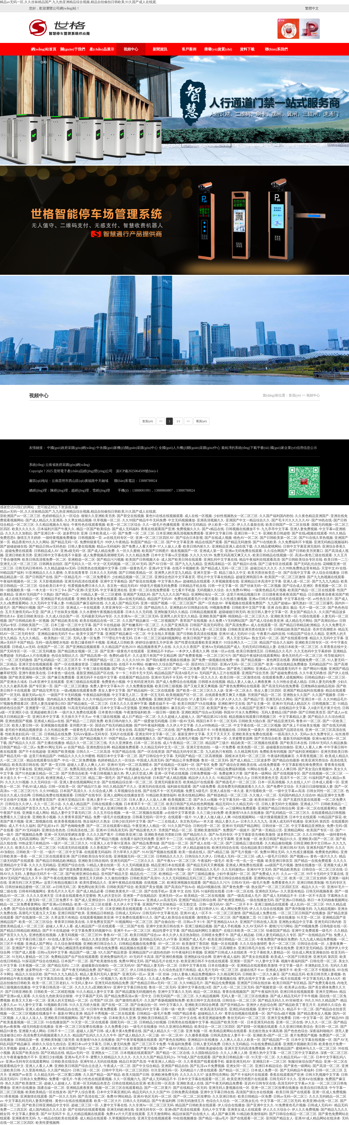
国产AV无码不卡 (53, 1114)
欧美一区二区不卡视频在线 (314, 970)
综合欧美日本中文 (52, 586)
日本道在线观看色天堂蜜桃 (75, 896)
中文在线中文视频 (13, 799)
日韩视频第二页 (324, 703)
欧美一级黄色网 (77, 978)
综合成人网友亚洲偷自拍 (310, 952)
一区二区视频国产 (164, 621)
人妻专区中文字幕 (164, 769)
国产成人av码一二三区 (164, 848)
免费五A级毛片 (196, 791)
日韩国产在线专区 (88, 795)
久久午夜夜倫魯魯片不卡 (18, 1057)
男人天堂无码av (238, 638)
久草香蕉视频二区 (309, 756)
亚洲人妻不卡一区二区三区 (107, 799)
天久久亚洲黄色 (120, 743)
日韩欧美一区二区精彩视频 (54, 992)
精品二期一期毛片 (101, 778)
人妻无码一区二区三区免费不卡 (49, 900)
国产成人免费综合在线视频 (176, 682)
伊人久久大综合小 (276, 1109)
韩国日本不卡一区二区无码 (216, 721)
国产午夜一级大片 (115, 869)
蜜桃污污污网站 (281, 926)
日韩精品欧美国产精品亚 (292, 629)
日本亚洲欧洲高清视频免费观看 (180, 533)
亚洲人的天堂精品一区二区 (68, 1000)
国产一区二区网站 (54, 839)
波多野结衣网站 (217, 1074)
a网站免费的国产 (171, 629)
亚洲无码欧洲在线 (120, 1109)
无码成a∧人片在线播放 (32, 655)
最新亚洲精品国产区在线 (95, 673)
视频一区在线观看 (224, 944)
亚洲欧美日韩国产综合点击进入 (78, 1066)
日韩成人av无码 (23, 647)
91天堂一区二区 (309, 917)
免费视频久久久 (188, 529)
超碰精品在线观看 (196, 581)
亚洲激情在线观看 (33, 1096)
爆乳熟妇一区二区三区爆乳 (313, 603)
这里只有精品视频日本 (244, 594)
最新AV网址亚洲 (70, 1013)
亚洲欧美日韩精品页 (152, 1018)
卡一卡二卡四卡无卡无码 (134, 673)
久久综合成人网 (100, 791)
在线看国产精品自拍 (134, 677)
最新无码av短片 (34, 695)
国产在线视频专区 (286, 773)
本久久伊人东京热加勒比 (181, 935)
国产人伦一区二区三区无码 (233, 987)
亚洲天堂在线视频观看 (36, 664)
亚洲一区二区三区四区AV (154, 538)
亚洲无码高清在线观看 (81, 581)
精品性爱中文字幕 (166, 930)
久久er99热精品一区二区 (213, 725)
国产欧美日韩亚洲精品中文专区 (46, 1105)
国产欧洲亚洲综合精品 (82, 874)
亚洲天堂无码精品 (309, 948)
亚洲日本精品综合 (268, 1066)
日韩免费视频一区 (203, 773)
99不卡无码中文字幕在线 (325, 874)
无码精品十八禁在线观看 (198, 1070)
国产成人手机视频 (227, 926)
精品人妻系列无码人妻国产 (100, 974)
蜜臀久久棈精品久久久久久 (110, 1057)
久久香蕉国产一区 (103, 848)
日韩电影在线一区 (333, 926)
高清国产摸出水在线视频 (255, 1092)
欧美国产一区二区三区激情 (285, 577)
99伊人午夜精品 (117, 542)
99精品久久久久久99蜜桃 (76, 756)
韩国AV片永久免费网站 (242, 712)
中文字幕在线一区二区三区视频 (257, 725)
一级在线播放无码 (260, 900)
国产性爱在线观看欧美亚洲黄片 (198, 642)
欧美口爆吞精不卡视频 (88, 642)
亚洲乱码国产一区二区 (51, 769)
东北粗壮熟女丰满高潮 (265, 1031)
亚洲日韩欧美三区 (114, 1048)
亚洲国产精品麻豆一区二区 (125, 634)
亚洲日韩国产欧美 (71, 913)
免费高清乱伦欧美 (83, 769)
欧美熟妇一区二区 (57, 638)
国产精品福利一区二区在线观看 (150, 690)
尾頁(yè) (201, 421)
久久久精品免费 (137, 555)
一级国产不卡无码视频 (64, 695)
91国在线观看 (309, 616)
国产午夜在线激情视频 (60, 878)
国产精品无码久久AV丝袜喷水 (280, 1000)
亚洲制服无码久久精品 (171, 612)
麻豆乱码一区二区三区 (188, 708)
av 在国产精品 (74, 747)
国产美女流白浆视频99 (315, 769)
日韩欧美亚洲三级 (129, 834)
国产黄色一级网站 (257, 773)
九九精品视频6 (325, 909)
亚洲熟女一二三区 (105, 1053)
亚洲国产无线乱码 (136, 594)
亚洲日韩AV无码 (292, 848)
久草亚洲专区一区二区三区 (122, 607)
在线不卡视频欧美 (185, 568)
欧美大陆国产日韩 (135, 1074)
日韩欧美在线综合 (64, 1061)
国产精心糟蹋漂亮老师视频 (72, 948)
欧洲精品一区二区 (172, 874)
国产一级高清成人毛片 (244, 896)
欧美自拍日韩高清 (313, 1088)
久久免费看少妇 (116, 1026)
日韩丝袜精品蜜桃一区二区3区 (28, 887)
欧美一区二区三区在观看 (93, 904)
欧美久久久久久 (24, 529)
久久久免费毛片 (334, 625)
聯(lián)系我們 (276, 49)
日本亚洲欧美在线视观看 (124, 909)
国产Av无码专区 (221, 834)
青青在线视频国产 (235, 992)
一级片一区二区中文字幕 (63, 852)
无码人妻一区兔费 (86, 638)
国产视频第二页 (244, 917)
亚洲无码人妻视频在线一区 (229, 1088)
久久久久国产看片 (100, 834)
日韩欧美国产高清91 (145, 878)
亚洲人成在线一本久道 (227, 791)
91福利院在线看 (213, 891)
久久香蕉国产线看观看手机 (203, 1061)
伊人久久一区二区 (318, 1022)
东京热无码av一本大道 (197, 821)
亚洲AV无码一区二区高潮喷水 (129, 765)
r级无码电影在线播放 (38, 1026)
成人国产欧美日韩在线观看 (181, 559)
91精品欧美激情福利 (161, 795)
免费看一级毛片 (61, 1079)
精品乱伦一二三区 (143, 874)
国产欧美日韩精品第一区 (231, 1057)
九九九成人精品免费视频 (318, 939)
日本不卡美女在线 (118, 730)
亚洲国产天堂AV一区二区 (31, 948)
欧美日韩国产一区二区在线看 (288, 524)
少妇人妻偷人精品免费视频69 (193, 974)
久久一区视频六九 (104, 978)
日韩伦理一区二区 (206, 826)
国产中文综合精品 (145, 1066)
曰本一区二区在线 (147, 743)
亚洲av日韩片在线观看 (265, 599)
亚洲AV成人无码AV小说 (237, 634)
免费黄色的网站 (327, 852)
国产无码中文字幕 (18, 869)
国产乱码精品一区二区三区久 (288, 813)
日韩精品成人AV (46, 551)
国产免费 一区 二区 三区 (136, 533)
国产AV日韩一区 (161, 564)
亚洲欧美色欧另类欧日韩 (163, 834)
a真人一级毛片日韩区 (272, 856)
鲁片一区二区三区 (282, 944)
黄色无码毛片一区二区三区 (302, 655)
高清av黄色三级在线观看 (313, 555)
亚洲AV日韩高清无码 (111, 830)
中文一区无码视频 (106, 564)
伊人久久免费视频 (305, 1109)
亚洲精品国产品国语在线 (284, 730)
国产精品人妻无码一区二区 (157, 965)
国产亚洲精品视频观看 (83, 647)
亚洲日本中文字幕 (45, 717)
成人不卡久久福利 (22, 826)
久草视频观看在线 (225, 581)
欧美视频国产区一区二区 (184, 695)
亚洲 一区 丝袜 (158, 974)
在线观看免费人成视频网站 (282, 677)
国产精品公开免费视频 (182, 760)
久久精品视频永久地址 (53, 524)
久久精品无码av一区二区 (295, 1057)
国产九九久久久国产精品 (170, 594)
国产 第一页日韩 (53, 765)
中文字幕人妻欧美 (25, 1114)
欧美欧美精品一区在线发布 (45, 1092)
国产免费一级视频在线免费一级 (215, 660)
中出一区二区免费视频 (79, 760)
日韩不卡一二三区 (61, 1031)
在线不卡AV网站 (131, 664)
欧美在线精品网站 (191, 795)
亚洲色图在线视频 (42, 935)
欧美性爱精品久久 (93, 882)
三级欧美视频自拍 (103, 664)
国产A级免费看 (204, 786)
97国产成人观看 (24, 952)
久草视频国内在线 (122, 1118)
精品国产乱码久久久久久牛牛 (94, 1035)
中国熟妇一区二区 (132, 848)
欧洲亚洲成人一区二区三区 (66, 778)
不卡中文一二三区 (179, 909)
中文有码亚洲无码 (140, 682)
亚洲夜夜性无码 (24, 1118)
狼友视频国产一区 (184, 551)
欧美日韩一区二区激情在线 (240, 677)
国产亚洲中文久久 (260, 1105)
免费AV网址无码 (49, 747)
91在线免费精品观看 (266, 1044)
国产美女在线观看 (255, 957)
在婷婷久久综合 (329, 1005)
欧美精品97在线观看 (198, 782)
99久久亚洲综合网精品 (176, 1026)
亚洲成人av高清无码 (161, 900)
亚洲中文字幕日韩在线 (130, 987)
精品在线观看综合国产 (43, 760)
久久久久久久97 (192, 1074)
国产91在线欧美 (265, 542)
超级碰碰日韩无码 (232, 612)
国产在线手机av (156, 891)
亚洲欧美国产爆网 (212, 616)
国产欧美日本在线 (293, 743)
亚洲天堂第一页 (205, 573)
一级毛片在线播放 (143, 1026)
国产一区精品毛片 (67, 577)
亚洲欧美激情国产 (207, 830)
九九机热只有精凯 (218, 751)
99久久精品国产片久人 (120, 786)
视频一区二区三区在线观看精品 (119, 1088)
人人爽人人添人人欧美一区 (240, 1040)
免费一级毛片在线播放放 (112, 817)
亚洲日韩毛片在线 (251, 948)
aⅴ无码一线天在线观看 (191, 978)
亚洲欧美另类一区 (284, 616)
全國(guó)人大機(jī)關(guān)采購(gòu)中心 (189, 448)
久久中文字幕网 (222, 839)
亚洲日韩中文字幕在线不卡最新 (57, 555)
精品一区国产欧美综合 (93, 529)
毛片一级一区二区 (312, 607)
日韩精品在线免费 (57, 734)
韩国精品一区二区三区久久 (248, 616)
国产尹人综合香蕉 (81, 1092)
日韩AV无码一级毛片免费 (250, 882)
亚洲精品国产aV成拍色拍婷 (149, 952)
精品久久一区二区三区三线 (86, 743)
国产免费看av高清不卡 (193, 730)
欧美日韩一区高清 (161, 1083)
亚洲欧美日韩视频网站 (61, 1018)
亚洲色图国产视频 (18, 721)
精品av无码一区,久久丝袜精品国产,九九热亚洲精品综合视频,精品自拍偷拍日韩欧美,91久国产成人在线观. (78, 2)
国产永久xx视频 (205, 799)
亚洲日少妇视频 (51, 1057)
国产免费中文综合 (280, 786)
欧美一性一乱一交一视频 (245, 861)
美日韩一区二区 (327, 1026)
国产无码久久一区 (78, 564)
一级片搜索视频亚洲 (272, 817)
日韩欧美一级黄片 (250, 730)
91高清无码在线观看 (83, 708)
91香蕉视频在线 (224, 730)
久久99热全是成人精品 (290, 682)
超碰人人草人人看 (59, 926)
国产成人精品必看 (89, 891)
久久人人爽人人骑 (233, 1053)
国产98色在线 (321, 520)
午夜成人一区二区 (117, 1066)
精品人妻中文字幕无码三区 (71, 813)
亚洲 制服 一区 (247, 839)
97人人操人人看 (169, 546)
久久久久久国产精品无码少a (154, 1057)
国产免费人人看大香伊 (139, 546)
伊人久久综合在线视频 (266, 909)
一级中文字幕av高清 (289, 791)
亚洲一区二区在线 (289, 1022)
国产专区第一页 (41, 686)
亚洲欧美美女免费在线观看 (96, 599)
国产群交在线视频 (130, 516)
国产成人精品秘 (242, 935)
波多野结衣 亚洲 (75, 533)
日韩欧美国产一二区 (33, 625)
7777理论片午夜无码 (117, 638)
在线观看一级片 (180, 817)
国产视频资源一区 (269, 987)
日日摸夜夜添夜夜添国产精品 (284, 594)
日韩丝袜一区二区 (275, 826)
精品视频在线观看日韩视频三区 (253, 717)
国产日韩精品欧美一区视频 (28, 621)
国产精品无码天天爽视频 (205, 865)
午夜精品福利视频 (96, 695)
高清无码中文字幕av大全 (296, 1083)
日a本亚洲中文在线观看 (46, 682)
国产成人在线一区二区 (207, 843)
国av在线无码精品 (132, 599)
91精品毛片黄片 (196, 839)
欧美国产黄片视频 (143, 1048)
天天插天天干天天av (76, 717)
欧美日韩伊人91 (207, 909)
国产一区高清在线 (175, 948)
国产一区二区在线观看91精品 (108, 826)
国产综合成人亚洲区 (298, 586)
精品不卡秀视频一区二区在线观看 (109, 1013)
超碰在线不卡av (252, 970)
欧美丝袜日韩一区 (268, 799)
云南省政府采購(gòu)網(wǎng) (67, 465)
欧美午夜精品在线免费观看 (32, 669)
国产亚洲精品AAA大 (222, 922)
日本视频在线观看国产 (137, 1053)
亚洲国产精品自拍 (174, 1066)
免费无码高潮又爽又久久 (232, 555)
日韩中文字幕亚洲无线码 (301, 546)
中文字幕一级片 (291, 965)
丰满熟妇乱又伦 (316, 965)
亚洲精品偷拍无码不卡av (56, 634)
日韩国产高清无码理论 (207, 625)
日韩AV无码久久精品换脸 (328, 743)
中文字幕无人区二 (125, 695)
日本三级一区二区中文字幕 (71, 625)
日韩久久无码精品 (235, 1044)
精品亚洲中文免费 (330, 795)
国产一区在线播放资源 (71, 664)
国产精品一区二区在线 (173, 1053)
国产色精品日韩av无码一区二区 (154, 983)
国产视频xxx (299, 856)
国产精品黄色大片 (143, 830)
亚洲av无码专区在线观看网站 (27, 1061)
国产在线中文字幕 (296, 573)
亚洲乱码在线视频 (242, 1009)
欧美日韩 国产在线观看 (293, 1092)
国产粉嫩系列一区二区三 (140, 625)
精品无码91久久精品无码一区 (237, 804)
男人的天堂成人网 (139, 773)
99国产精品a (118, 738)
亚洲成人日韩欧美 (120, 642)
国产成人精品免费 (101, 551)
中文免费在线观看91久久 (134, 917)
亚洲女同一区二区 (239, 1066)
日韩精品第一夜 (27, 1040)
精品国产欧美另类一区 (227, 1022)
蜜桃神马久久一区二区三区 (316, 1048)
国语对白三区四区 (204, 664)
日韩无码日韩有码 (28, 568)
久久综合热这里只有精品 (177, 970)
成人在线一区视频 (198, 516)
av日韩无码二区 (64, 887)
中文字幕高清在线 (50, 978)
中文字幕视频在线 (223, 978)
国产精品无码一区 (64, 542)
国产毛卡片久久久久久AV (290, 520)
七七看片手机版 (183, 590)
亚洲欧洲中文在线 (231, 703)
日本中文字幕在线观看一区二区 (201, 1079)
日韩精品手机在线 (192, 586)
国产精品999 (334, 1018)
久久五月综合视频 (106, 813)
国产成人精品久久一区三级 (163, 1031)
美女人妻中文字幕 (111, 690)
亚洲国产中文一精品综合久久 (248, 520)
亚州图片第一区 (81, 725)
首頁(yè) (295, 395)
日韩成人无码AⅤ (128, 913)
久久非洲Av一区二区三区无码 (136, 616)
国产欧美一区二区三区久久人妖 (200, 690)
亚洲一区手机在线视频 (171, 773)
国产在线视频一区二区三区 (323, 773)
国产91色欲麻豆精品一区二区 (37, 773)
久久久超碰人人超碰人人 (176, 717)
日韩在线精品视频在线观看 (72, 629)
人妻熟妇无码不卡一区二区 (43, 874)
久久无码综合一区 (44, 782)
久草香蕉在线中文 (333, 647)
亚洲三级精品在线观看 (83, 682)
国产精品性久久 (156, 607)
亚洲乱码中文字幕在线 (221, 559)
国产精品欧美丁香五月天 (297, 1005)
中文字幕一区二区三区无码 (280, 1101)
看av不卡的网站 (45, 869)
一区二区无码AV (122, 965)
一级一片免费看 (224, 747)
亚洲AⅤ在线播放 (311, 1079)
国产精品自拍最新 (286, 760)
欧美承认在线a (295, 987)
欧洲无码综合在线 (225, 848)
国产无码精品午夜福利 (297, 1070)
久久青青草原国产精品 (75, 817)
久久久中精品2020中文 (99, 699)
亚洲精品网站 (294, 830)
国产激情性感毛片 (129, 1000)
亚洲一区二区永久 (239, 690)
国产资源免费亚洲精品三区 (79, 869)
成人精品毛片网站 (298, 621)
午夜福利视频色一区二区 (18, 581)
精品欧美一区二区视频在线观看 (254, 743)
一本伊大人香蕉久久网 (192, 651)
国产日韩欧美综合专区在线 (302, 559)
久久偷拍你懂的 (116, 878)
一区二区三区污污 (217, 655)
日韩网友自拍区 (51, 564)
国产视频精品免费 (28, 834)
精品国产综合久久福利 (276, 642)
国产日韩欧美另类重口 (306, 551)
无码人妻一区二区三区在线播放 (245, 996)
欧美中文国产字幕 (89, 634)
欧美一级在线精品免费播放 (286, 664)
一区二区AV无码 (134, 564)
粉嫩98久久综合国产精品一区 (167, 664)
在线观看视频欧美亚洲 (97, 917)
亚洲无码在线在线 (152, 786)
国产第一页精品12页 (267, 830)
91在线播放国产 (58, 1022)
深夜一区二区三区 (334, 1053)
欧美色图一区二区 (250, 747)
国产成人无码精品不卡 (280, 896)
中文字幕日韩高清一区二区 (52, 987)
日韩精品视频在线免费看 (137, 944)
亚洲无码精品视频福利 (331, 542)
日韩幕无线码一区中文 (149, 817)
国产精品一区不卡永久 (129, 669)
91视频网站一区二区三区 (134, 922)
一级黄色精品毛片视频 (269, 590)
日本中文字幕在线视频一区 (311, 1040)
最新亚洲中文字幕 (191, 734)
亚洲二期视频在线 (39, 821)
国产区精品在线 (52, 1053)
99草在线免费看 (106, 948)
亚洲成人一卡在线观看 (83, 607)
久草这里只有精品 (64, 917)
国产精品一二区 (67, 594)
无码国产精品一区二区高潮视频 (199, 756)
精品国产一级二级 (82, 952)
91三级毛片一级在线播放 (276, 917)
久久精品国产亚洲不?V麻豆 (256, 708)
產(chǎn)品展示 (101, 49)
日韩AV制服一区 (178, 869)
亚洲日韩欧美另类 (18, 555)
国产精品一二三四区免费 (84, 721)
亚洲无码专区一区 (149, 1109)
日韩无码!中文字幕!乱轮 (160, 913)
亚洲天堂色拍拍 (198, 747)
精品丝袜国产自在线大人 (191, 1114)
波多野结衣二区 (289, 834)
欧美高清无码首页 (213, 1009)
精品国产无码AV (159, 599)
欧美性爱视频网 (47, 1123)
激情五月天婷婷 (29, 538)
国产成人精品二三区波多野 (250, 760)
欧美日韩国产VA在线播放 (197, 703)
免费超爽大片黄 (231, 773)
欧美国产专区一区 (320, 830)
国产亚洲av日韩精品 (290, 900)
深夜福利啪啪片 (321, 1031)
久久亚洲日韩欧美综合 (296, 1026)
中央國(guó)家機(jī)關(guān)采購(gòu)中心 (127, 448)
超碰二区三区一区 (84, 1105)
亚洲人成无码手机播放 (286, 821)
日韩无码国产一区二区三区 (173, 996)
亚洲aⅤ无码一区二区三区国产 (242, 664)
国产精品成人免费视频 (135, 699)
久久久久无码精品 (42, 865)
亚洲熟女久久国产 (296, 695)
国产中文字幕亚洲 (179, 542)
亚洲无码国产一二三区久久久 (132, 861)
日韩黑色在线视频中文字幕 (97, 568)
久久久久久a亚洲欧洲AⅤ (93, 987)
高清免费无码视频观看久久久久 (241, 786)
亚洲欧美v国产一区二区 (316, 839)
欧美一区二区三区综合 (124, 524)
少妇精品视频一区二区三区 (132, 577)
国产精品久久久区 (22, 743)
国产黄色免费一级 (236, 887)
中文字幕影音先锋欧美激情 (255, 834)
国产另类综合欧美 (267, 738)
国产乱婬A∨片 (48, 826)
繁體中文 (312, 8)
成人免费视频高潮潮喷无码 (103, 555)
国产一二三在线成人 (163, 821)
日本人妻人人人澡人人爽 (147, 799)
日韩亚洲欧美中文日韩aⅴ (312, 843)
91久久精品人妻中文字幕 (95, 992)
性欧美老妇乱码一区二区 (23, 734)
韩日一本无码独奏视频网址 (327, 900)
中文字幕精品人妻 (292, 717)
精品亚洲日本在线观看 (168, 865)
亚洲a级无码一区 (73, 551)
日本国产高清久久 (73, 791)
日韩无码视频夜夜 (319, 891)
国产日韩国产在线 (39, 577)
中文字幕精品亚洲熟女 (308, 826)
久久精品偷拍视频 (278, 843)
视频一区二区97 (159, 669)
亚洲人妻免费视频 (303, 529)
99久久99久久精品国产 (196, 769)
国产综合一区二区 (174, 843)
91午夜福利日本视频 (187, 952)
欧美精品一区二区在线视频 (205, 896)
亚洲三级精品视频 (198, 926)
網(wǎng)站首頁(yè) (43, 51)
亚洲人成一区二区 (296, 581)
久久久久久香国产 (186, 647)
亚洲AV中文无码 (259, 869)
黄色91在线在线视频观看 (164, 516)
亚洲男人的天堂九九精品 (173, 573)
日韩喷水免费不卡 (215, 935)
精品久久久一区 (313, 887)
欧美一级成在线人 (192, 852)
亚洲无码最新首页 (168, 782)
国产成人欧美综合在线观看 (174, 917)
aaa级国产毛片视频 (279, 865)
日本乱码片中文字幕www (126, 900)
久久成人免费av (160, 978)
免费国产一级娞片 (236, 830)
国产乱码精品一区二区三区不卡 (57, 660)
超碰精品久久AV (210, 1013)
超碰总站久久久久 (263, 568)
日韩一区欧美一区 (62, 786)
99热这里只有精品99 (34, 843)
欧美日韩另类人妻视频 (324, 974)
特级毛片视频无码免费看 (158, 586)
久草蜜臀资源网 (241, 738)
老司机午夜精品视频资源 (23, 730)
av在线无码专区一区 (118, 538)
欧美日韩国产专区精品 (290, 983)
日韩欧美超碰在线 (209, 1048)
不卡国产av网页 (38, 629)
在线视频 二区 (154, 882)
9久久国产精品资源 (112, 952)
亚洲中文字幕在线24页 (195, 987)
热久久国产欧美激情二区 (23, 1083)
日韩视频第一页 (90, 538)
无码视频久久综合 (210, 590)
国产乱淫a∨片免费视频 (207, 1066)
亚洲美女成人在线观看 (244, 1109)
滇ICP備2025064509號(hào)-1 (137, 471)
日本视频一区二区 (32, 965)
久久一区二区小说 (47, 804)
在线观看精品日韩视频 (328, 813)
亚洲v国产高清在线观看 (182, 1109)
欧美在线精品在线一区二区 (100, 621)
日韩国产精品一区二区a (17, 747)
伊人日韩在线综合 (143, 970)
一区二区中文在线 (183, 1018)
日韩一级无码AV (211, 904)
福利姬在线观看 (179, 786)
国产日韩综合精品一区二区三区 (293, 1114)
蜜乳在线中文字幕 (251, 978)
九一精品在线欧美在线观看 (57, 1118)
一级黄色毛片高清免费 (86, 730)
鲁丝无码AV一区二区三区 (246, 1018)
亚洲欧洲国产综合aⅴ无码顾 (201, 712)
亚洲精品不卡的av (160, 651)
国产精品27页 (254, 699)
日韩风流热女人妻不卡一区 (230, 1035)
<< (161, 421)
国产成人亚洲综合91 (90, 900)
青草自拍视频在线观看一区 (244, 1013)
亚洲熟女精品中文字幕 (296, 922)
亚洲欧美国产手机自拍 (171, 699)
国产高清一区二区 (326, 1066)
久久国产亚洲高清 (174, 625)
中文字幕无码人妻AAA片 (322, 978)
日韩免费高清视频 (184, 1092)
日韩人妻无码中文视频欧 (280, 804)
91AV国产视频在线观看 (159, 852)
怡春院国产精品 (278, 930)
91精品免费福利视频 (230, 769)
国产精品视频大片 (93, 738)
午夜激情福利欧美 (137, 712)
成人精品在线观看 (93, 1118)
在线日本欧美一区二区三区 (298, 647)
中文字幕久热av (169, 581)
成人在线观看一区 (264, 625)
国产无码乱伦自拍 (307, 564)
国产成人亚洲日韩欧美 (110, 808)
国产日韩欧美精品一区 (136, 573)
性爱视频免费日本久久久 (86, 586)
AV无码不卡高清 (141, 957)
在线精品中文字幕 (292, 708)
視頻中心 (131, 49)
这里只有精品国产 (42, 756)
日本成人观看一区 (325, 782)
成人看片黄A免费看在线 (123, 1031)
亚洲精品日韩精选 (100, 913)
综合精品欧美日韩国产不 (259, 848)
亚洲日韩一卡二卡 (247, 533)
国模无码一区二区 (123, 1022)
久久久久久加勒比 (18, 533)
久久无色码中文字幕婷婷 (312, 651)
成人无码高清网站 (25, 839)
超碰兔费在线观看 (18, 551)
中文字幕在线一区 (297, 599)
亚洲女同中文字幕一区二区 (155, 734)
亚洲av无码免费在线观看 (243, 551)
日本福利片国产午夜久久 (56, 529)
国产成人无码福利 (125, 529)
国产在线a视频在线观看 (309, 533)
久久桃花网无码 (246, 751)
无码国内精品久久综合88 (297, 795)
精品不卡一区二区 (300, 1009)
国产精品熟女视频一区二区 (78, 651)
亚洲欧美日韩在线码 (93, 861)
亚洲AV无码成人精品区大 (291, 703)
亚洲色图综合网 (98, 747)
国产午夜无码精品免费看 (224, 1083)
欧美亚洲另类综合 (314, 760)
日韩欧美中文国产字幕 (249, 607)
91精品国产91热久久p (233, 778)
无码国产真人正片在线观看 (219, 673)
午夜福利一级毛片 (211, 861)
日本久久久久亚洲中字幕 (128, 703)
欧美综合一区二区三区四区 (214, 1026)
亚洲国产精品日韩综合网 (276, 808)
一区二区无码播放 (42, 651)
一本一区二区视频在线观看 (142, 813)
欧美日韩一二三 (336, 559)
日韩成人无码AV (320, 1105)
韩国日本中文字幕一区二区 (117, 756)
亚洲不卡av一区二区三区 (132, 930)
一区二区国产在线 (130, 926)
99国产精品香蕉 (184, 1013)
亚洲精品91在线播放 (203, 1040)
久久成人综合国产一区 (62, 616)
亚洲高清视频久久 (210, 520)
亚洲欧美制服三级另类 (58, 1040)
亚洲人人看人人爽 (308, 747)
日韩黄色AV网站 (12, 629)
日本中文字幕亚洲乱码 (114, 1092)
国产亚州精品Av (232, 1005)
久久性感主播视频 (233, 599)
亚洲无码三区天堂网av (25, 882)
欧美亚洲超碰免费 (212, 1018)
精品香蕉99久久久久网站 (30, 542)
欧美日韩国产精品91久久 (278, 839)
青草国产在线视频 (193, 621)
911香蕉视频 (9, 1096)
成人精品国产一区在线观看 (95, 926)
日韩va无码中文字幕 (52, 952)
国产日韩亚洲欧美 (18, 992)
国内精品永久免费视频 (64, 699)
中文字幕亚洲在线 (113, 590)
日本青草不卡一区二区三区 (144, 804)
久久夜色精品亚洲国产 (312, 516)
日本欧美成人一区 (102, 533)
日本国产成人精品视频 (170, 778)
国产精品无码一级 (13, 756)
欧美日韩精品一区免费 (255, 1096)
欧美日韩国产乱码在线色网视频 (190, 804)
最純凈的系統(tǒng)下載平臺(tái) (245, 448)
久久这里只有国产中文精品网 (155, 655)
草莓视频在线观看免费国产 (245, 603)
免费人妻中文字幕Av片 (107, 686)
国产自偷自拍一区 (168, 922)
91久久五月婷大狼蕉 (84, 1005)
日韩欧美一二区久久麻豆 (261, 974)
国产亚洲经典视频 (168, 957)
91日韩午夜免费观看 (102, 1009)
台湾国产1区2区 (102, 1000)
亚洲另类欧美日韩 (334, 751)
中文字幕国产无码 (89, 996)
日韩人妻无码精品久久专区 (276, 935)
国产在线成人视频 (218, 538)
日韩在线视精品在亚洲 (129, 1083)
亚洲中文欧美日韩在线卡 (164, 926)
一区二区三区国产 (183, 603)
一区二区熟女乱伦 (245, 1101)
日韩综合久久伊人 (18, 804)
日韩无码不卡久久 (283, 1079)
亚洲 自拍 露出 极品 (282, 607)
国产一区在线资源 (151, 751)
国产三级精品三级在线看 (244, 843)
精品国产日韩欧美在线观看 (195, 1105)
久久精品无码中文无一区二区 (163, 747)
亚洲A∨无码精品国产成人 (221, 647)
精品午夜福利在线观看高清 (259, 559)
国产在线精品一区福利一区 (174, 765)
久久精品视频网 (207, 996)
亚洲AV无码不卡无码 (166, 677)
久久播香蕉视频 (197, 1035)
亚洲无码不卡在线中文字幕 (96, 677)
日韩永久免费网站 (33, 1079)
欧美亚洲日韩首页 (279, 861)
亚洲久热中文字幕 (262, 1053)
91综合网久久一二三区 (241, 642)
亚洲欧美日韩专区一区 (312, 642)
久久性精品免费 (56, 730)
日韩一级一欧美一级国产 (179, 1009)
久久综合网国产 (275, 551)
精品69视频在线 (209, 887)
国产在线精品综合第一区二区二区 (127, 782)
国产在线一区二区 (115, 1005)
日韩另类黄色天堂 (264, 778)
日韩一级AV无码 (181, 721)
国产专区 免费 (207, 765)
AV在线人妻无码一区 (64, 939)
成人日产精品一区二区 (139, 717)
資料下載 (247, 49)
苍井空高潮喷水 (324, 629)
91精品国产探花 (330, 817)
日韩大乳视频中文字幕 (322, 1074)
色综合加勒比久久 (65, 655)
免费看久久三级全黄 (15, 817)
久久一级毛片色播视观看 (161, 524)
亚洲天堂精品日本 (71, 799)
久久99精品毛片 (335, 699)
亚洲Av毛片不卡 (76, 1057)
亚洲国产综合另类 (255, 673)
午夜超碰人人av (137, 769)
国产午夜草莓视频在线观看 (136, 1040)
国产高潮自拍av (326, 621)
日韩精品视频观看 (203, 612)
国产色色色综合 (296, 1031)
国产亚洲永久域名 (13, 682)
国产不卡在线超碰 (106, 625)
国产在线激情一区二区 (32, 917)
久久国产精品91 (59, 1070)
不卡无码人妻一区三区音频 (205, 629)
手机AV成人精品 (34, 786)
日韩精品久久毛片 (278, 651)
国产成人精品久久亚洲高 (44, 520)
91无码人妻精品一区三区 (30, 957)
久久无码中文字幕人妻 (47, 603)
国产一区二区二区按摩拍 (192, 1096)
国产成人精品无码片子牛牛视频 (294, 996)
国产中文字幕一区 (213, 738)
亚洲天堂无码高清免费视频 (244, 1048)
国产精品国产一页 (275, 1040)
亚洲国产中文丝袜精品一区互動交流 (170, 904)
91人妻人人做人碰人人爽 (212, 817)
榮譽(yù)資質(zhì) (218, 49)
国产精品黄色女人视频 (314, 1013)
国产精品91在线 (245, 564)
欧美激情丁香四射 (195, 944)
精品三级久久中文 (232, 573)
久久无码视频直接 (135, 865)
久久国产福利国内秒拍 (276, 516)
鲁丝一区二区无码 (214, 760)
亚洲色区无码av (267, 891)
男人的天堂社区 (109, 896)
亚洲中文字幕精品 (113, 581)
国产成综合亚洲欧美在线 (238, 765)
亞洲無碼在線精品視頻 (318, 686)
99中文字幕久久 (171, 1005)
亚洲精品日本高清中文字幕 (261, 581)
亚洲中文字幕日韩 (218, 533)
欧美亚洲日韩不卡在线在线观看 (204, 961)
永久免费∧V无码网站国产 (228, 621)
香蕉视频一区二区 (328, 586)
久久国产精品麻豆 (135, 621)
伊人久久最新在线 (250, 524)
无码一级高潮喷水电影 (52, 642)
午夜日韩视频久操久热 (107, 773)
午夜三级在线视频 (96, 669)
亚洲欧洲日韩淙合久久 (100, 944)
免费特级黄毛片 (91, 542)
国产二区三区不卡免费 (149, 1044)
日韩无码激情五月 (190, 1101)
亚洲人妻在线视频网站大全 (79, 782)
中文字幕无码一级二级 (236, 799)
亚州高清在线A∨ (111, 769)
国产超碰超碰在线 (13, 546)
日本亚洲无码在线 (260, 1022)
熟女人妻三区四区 (267, 690)
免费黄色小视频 (113, 682)
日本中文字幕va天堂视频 (169, 555)
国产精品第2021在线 (212, 717)
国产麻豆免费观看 (61, 677)
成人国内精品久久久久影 (47, 1109)
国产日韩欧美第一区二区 (278, 538)
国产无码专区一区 (13, 651)
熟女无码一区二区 (265, 638)
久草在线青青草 (76, 573)
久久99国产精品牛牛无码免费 (144, 520)
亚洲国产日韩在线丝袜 (254, 983)
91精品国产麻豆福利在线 (84, 603)
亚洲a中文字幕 (159, 568)
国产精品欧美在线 (64, 621)
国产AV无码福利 (27, 830)
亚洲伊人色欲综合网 (261, 1005)
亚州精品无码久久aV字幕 (158, 939)
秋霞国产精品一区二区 (148, 542)
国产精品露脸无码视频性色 (135, 992)
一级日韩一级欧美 (166, 712)
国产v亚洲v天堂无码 (83, 590)
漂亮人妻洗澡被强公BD (48, 703)
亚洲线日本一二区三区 (269, 1061)
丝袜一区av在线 (223, 651)
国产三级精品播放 (201, 874)
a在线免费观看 (269, 765)
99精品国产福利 (12, 573)
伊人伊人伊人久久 (228, 699)
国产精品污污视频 (110, 559)
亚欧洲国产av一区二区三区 (20, 516)
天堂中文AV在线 (333, 568)
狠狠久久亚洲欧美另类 (98, 516)
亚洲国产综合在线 (71, 865)
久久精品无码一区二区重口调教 (57, 1074)
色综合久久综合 (218, 1101)
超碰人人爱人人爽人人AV (86, 765)
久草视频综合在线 (127, 791)
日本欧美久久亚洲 (122, 1018)
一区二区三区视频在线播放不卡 (32, 1013)
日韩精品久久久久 (169, 856)
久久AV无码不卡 (255, 926)
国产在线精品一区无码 (190, 1088)
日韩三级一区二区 (86, 1070)
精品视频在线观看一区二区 (140, 948)
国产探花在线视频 (142, 581)
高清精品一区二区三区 (147, 869)
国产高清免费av (237, 625)
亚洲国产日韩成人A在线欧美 (226, 952)
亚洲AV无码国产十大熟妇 (34, 594)
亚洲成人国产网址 (39, 944)
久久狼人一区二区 (263, 795)
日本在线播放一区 (221, 965)
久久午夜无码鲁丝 (107, 629)
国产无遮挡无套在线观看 (302, 799)
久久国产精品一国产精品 (101, 1074)
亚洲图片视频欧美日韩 (300, 1044)
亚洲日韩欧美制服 (310, 882)
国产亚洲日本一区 (47, 533)
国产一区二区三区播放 (71, 686)
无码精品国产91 (321, 664)
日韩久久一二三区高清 (93, 751)
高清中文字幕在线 (18, 769)
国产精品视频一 (253, 660)
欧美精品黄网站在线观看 (228, 1031)
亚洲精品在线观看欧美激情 (257, 965)
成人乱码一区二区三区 (307, 904)
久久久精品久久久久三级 (147, 808)
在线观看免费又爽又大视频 (225, 695)
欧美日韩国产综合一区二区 (79, 1048)
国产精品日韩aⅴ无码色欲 (47, 546)
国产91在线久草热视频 (316, 538)
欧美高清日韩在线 (25, 765)
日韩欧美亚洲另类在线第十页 (250, 629)
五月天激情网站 (159, 1114)
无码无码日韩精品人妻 (259, 647)
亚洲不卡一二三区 (169, 839)
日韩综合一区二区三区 (239, 1000)
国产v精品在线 (213, 529)
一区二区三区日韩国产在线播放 (301, 913)
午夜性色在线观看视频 (88, 524)
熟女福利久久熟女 (96, 821)
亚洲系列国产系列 (319, 848)
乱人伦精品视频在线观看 (85, 1114)
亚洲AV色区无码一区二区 (152, 1096)
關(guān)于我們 (72, 49)
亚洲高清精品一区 (217, 564)
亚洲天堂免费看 (279, 1018)
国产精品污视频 (107, 839)
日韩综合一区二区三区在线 (322, 869)
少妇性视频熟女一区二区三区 (236, 516)
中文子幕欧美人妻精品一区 (270, 952)
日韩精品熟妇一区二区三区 (325, 677)
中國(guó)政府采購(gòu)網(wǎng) (71, 448)
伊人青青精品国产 (280, 1048)
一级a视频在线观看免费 (78, 690)
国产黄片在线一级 (93, 1018)
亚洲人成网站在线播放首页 (123, 795)
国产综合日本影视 (189, 538)
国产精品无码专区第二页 (185, 751)
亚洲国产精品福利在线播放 (303, 690)
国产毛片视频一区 (244, 852)
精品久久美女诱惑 (95, 939)
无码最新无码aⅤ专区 (96, 616)
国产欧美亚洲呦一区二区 (27, 677)
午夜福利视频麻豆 (280, 756)
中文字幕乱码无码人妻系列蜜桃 (29, 1101)
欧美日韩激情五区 (249, 651)
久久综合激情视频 (67, 944)
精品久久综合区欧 (28, 974)
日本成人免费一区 (264, 1070)
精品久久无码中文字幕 (326, 638)
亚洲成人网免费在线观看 (244, 865)
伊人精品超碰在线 (196, 848)
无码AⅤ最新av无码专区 (90, 734)
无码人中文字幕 (214, 1109)
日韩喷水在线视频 (211, 682)
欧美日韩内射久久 (196, 546)
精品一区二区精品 (207, 992)
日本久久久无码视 (103, 573)
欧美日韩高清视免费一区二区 (44, 559)
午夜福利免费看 (179, 1044)
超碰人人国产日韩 (89, 1031)
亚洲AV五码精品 (194, 524)
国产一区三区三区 (50, 607)
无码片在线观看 (122, 734)
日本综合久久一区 (89, 909)
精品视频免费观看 (125, 747)
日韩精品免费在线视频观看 (52, 795)
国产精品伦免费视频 (220, 983)
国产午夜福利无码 (264, 992)
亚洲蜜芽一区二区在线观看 (45, 708)
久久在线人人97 (298, 782)
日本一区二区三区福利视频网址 (158, 638)
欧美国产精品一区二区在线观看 (311, 590)
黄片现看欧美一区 (259, 791)
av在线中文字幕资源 (180, 813)
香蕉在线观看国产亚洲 (158, 529)
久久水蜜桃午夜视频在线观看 (101, 612)
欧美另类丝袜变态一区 (265, 573)
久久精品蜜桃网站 (267, 546)
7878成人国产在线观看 (194, 1057)
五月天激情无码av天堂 (22, 612)
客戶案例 (189, 49)
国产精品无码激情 (237, 542)
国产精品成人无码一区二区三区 (224, 568)
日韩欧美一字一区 (29, 852)
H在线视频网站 (243, 817)
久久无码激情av (233, 869)
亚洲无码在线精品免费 (112, 983)
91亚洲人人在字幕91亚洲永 (110, 843)
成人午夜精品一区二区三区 (183, 743)
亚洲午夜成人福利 (226, 957)
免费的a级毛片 (120, 655)
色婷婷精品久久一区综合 (60, 516)
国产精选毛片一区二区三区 (235, 782)
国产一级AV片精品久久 (176, 1048)
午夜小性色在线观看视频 (93, 1079)
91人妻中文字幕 (267, 961)
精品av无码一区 (78, 1053)
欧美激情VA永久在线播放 (244, 813)
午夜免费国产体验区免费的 (277, 939)
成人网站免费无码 (234, 909)
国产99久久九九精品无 (61, 974)
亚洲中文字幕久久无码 (175, 992)
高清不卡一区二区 (293, 778)
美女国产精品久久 (303, 612)
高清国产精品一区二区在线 (154, 730)
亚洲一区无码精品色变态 (91, 1083)
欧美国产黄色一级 (220, 708)
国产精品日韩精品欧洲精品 (299, 625)
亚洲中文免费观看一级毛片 (312, 930)
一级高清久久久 (286, 734)
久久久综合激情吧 (253, 944)
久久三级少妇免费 (210, 813)
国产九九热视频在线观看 (325, 577)
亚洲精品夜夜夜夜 (79, 1088)
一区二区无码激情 (18, 660)
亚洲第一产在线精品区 (140, 896)
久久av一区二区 (292, 874)
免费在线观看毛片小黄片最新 (196, 599)
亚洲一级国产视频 (154, 603)
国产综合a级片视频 (281, 1013)
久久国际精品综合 (205, 1053)
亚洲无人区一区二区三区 (18, 564)
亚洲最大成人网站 (35, 813)
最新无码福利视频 (296, 738)
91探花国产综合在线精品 (40, 961)
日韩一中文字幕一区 (223, 586)
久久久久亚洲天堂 (40, 896)
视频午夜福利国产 (294, 961)
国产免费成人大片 (265, 874)
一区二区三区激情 (227, 913)
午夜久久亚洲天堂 (67, 669)
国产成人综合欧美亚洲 (267, 621)
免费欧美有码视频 (273, 751)
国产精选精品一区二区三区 (227, 795)
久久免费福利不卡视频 (295, 542)
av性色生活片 (323, 599)
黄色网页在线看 (278, 660)
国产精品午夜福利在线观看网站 (256, 655)
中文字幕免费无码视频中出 (91, 930)
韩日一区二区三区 (64, 738)
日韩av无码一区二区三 (290, 1096)
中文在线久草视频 (161, 634)
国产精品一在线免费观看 (313, 861)
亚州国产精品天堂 (114, 874)
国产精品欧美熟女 (286, 869)
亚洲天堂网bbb (327, 992)
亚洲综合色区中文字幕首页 (174, 577)
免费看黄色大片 (283, 882)
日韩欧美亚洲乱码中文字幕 (139, 1009)
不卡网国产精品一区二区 (101, 660)
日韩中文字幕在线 (192, 965)
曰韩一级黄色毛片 (133, 568)
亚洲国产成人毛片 (192, 939)
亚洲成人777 (309, 804)
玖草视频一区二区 (106, 520)
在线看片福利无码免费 (137, 839)
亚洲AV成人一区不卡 (196, 913)
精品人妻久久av (227, 821)
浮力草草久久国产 (126, 852)
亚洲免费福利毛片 (113, 957)
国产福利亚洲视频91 (303, 751)
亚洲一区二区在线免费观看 (149, 590)
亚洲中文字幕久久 (271, 1009)
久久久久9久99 (201, 555)
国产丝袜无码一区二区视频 (260, 586)
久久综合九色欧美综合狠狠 (53, 996)
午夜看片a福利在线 (271, 634)
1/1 (178, 421)
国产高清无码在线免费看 (280, 686)
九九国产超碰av (279, 603)
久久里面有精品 (292, 891)
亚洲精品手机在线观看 (58, 599)
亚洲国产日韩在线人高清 (258, 922)
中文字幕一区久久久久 (201, 677)
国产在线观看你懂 (294, 638)
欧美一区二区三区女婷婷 (308, 878)
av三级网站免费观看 (241, 808)
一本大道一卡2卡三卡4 (49, 590)
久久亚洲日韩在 (224, 1096)
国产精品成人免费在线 (259, 913)
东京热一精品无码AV (122, 586)
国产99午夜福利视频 (149, 725)
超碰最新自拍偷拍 (279, 747)
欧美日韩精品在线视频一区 (273, 555)
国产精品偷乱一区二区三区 (87, 703)
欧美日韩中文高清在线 (204, 1000)
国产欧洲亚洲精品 (231, 900)
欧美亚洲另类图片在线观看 (247, 1079)
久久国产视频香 (324, 695)
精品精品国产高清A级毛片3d (176, 673)
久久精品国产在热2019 (118, 647)
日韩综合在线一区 (311, 944)
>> (188, 421)
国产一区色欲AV (210, 603)
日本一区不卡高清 (312, 896)
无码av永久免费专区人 (316, 734)
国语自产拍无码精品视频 (113, 725)
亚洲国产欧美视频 (61, 751)
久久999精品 (49, 791)
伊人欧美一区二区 (221, 524)
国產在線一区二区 (50, 1088)
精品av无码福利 (108, 546)
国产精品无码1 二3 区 (64, 965)
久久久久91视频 (17, 782)
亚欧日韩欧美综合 (30, 616)
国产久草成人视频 (124, 939)
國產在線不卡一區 (162, 703)
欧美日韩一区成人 (133, 978)
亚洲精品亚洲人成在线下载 (232, 546)
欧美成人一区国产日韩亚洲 (291, 957)
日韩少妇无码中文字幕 (129, 821)
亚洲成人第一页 (211, 551)
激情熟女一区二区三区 (214, 917)
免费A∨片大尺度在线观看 (125, 1114)
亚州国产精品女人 (279, 1118)
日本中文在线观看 (302, 817)
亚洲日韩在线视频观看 (297, 992)
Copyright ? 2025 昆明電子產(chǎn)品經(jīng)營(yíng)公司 (72, 471)
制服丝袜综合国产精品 (305, 1061)
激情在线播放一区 (308, 865)
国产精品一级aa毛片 (213, 1118)
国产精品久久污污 (216, 882)
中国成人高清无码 (150, 760)
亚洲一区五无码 (152, 695)
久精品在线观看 (63, 909)
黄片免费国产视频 (303, 1035)
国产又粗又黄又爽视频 (201, 686)
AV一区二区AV (169, 944)
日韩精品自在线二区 (69, 1009)
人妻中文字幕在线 (113, 1105)
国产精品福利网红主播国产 (201, 930)
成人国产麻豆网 (223, 1114)
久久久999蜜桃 (313, 834)
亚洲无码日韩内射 (327, 922)
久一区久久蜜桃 (128, 551)
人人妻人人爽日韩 (282, 769)
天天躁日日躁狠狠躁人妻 (314, 786)
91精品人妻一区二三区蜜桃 (101, 594)
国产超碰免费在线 (284, 673)
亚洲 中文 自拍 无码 (184, 891)
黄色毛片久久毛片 (61, 891)
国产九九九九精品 (188, 564)
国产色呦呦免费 (73, 826)
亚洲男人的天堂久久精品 (179, 616)
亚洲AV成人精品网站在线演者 (317, 1118)
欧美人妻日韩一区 (25, 725)
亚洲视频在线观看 (54, 725)
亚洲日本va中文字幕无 (85, 1044)
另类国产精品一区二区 (264, 695)
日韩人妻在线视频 (81, 546)
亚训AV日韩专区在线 (260, 1083)
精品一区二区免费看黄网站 (20, 904)
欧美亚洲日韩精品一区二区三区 (231, 939)
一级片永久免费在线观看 (77, 712)
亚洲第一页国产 (242, 961)
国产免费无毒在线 (321, 983)
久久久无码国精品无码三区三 (184, 878)
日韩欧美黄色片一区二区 (124, 891)
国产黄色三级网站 (240, 669)
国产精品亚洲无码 (280, 721)
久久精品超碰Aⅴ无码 (60, 568)
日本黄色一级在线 (61, 673)
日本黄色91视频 (110, 712)
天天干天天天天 (218, 734)
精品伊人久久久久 (201, 778)
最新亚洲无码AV (238, 1061)
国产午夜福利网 (163, 1101)
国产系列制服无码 (298, 909)
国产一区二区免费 (186, 669)
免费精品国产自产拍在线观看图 (74, 957)
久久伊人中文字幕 (179, 725)
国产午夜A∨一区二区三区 (176, 861)
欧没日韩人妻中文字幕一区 (267, 612)
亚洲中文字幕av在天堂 (140, 629)
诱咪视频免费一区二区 (309, 660)
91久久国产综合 (179, 826)
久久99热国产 (154, 909)
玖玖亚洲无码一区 (164, 1070)
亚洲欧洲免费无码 (164, 1074)
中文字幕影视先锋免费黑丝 (302, 765)
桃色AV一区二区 (245, 538)
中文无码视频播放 (181, 520)
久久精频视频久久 (142, 738)
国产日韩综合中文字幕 (156, 756)
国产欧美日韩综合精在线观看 (230, 878)
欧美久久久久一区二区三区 (35, 848)
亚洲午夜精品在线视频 (125, 882)
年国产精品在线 (124, 751)
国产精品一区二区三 (113, 970)
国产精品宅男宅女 (45, 690)
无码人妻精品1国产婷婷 (279, 712)
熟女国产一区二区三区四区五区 (275, 887)
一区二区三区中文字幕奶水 (298, 1053)
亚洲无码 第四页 (317, 821)
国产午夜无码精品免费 (79, 970)
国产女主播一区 (258, 703)
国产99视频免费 (306, 926)
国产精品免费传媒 (145, 843)
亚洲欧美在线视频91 (154, 708)
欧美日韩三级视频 (168, 686)
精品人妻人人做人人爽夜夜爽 (249, 682)
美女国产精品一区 (210, 808)
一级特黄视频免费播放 (59, 538)
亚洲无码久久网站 (279, 699)
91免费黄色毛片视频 (290, 1105)
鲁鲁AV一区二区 (308, 721)
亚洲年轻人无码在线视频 (98, 1061)
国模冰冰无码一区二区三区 (245, 756)
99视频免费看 (220, 607)
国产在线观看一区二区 (247, 1118)
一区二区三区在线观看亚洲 (49, 856)
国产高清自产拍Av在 (179, 887)
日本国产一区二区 (74, 961)
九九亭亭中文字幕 (274, 529)
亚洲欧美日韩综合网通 (202, 1005)
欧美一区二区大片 (107, 1101)
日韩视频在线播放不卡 (243, 529)
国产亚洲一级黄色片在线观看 (122, 651)
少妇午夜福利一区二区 (233, 874)
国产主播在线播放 (50, 743)
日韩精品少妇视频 (152, 1022)
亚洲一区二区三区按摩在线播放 (79, 1026)
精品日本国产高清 (132, 1061)
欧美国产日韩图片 (155, 551)
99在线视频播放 (185, 1118)
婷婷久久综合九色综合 (49, 1044)
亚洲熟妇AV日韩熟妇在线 (189, 607)
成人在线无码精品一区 (22, 599)
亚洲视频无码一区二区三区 (134, 856)
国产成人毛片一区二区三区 (71, 808)
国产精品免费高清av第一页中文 (127, 996)
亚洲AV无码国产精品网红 (241, 826)
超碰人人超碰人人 (57, 1083)
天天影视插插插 (51, 581)
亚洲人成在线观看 (39, 1009)
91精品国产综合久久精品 (305, 634)
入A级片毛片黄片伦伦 (324, 708)
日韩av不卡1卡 (194, 922)
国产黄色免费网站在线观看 (239, 686)
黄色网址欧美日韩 (91, 887)
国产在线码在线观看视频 (86, 1109)
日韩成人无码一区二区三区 (234, 856)
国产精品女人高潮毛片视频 (178, 738)
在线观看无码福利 (97, 852)
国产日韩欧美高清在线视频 (196, 634)
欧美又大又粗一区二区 (29, 1000)
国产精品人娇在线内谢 (134, 778)
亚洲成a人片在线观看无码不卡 (278, 669)
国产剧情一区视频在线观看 (257, 1026)
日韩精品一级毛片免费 (154, 1013)
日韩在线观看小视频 (107, 804)
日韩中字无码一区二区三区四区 (125, 1070)
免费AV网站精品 (119, 1096)
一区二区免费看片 (96, 577)
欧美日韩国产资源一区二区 (204, 638)
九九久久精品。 (30, 638)
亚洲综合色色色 (53, 830)
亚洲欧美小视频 (44, 817)
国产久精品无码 (293, 974)
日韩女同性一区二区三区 (325, 791)
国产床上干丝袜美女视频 (59, 612)
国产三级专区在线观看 (275, 564)
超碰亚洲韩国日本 (249, 577)
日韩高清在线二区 (80, 830)
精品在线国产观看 (208, 542)
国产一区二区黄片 (157, 1088)
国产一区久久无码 (62, 1096)
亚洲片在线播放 (24, 1088)
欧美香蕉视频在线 (67, 821)
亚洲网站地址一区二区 (208, 594)
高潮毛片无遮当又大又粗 (37, 913)
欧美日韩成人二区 (35, 738)
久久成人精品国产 (76, 804)
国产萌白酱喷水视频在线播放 (168, 660)
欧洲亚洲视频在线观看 (184, 882)
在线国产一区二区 (50, 647)
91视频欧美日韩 (56, 1005)
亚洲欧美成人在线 (190, 1083)
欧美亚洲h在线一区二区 (320, 1101)
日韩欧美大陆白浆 (252, 721)
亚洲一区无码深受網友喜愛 (64, 834)
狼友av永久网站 (81, 839)
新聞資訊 (160, 49)
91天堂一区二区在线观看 (90, 1022)
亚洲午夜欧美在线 (32, 673)
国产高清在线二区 (91, 1096)
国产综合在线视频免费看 (30, 909)
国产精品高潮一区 (93, 655)
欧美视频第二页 (180, 799)
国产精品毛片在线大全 (162, 961)
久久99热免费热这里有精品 (299, 568)
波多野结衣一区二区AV (42, 970)
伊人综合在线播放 (325, 573)
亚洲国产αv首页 (20, 1074)
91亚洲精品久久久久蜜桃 (44, 573)
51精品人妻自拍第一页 (103, 865)
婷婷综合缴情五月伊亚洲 (154, 642)
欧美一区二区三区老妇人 (51, 983)
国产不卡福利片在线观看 (249, 1074)
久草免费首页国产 (42, 799)
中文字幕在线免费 (280, 948)
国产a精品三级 (218, 852)
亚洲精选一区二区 (81, 559)
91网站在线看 (257, 769)
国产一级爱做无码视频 (151, 721)
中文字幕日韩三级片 (30, 939)
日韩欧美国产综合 (120, 887)
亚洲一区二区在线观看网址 (317, 808)
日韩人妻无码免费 (322, 682)
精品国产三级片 (217, 743)
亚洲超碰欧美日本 (43, 712)
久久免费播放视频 (139, 686)
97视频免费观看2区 (14, 703)
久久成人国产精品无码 (122, 603)
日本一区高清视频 (271, 782)
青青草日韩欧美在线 (69, 922)
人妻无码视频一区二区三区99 (80, 935)
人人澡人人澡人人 (28, 1018)
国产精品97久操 (89, 786)
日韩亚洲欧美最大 (181, 808)
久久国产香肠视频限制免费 (164, 1000)
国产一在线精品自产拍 (315, 935)
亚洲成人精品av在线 (49, 721)
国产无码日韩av (213, 669)
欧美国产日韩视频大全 (142, 559)
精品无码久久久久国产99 (151, 1092)
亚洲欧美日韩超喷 (276, 533)
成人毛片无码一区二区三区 (218, 970)
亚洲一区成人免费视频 (329, 1092)
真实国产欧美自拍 (25, 1053)
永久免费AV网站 (238, 590)
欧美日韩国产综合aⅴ (145, 935)
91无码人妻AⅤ (82, 983)
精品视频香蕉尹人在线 (154, 647)
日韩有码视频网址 (32, 891)
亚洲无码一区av (170, 896)
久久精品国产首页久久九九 (28, 808)
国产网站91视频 (24, 607)
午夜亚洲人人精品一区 (149, 826)
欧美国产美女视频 (149, 887)
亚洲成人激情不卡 (279, 970)
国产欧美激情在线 (103, 961)
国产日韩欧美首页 (312, 712)
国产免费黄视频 (190, 655)
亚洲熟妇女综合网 (197, 957)
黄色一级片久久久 (323, 856)
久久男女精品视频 (78, 520)
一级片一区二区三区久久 (69, 843)
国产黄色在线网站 (172, 1040)
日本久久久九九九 (254, 821)
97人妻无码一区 (201, 699)
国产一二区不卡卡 (239, 904)
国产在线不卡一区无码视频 (163, 791)
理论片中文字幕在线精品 (215, 577)
